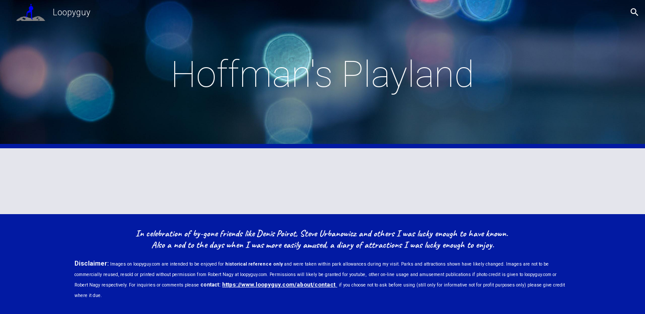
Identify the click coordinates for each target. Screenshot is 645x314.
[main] (322, 74)
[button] (634, 12)
